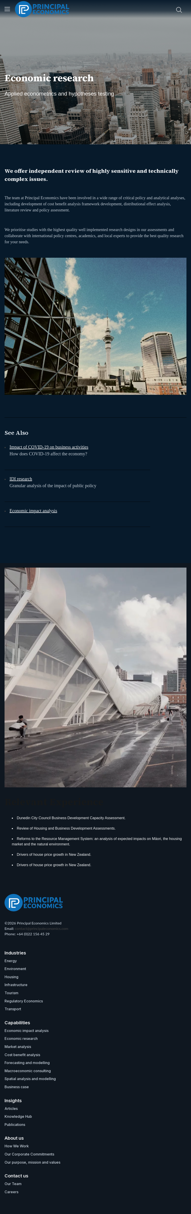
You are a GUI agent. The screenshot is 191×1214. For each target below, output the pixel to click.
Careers (11, 1192)
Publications (15, 1124)
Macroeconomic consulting (28, 1071)
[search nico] (151, 9)
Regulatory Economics (24, 1001)
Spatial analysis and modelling (30, 1078)
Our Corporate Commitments (29, 1154)
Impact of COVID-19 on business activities (49, 446)
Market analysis (18, 1046)
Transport (13, 1009)
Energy (11, 961)
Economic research (21, 1038)
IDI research (21, 478)
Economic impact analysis (33, 510)
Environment (15, 968)
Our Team (13, 1183)
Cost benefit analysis (22, 1055)
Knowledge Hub (18, 1116)
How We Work (17, 1146)
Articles (11, 1108)
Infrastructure (16, 984)
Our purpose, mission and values (32, 1162)
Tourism (11, 993)
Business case (17, 1087)
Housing (11, 977)
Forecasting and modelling (27, 1062)
